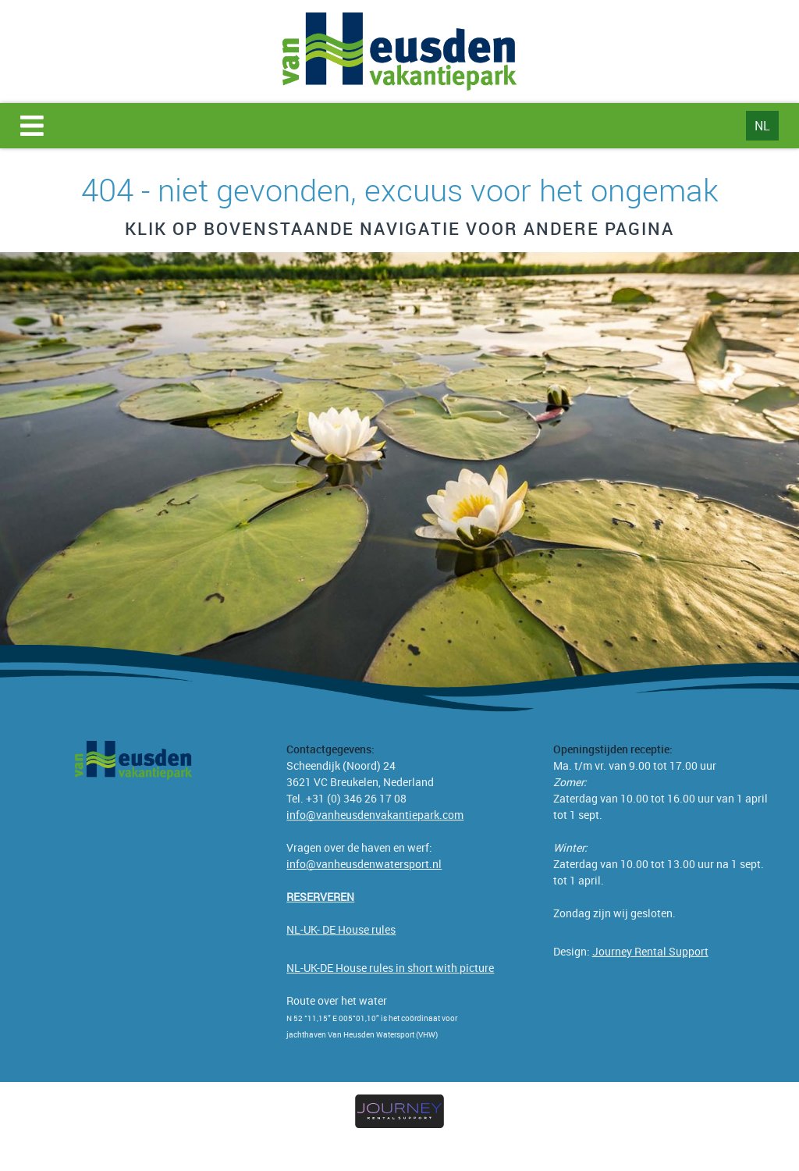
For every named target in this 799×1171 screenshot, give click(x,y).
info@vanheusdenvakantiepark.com (374, 814)
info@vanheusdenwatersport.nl (364, 863)
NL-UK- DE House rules (341, 929)
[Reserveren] (320, 896)
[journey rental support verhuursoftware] (399, 1111)
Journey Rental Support (650, 951)
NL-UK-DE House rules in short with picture (390, 967)
